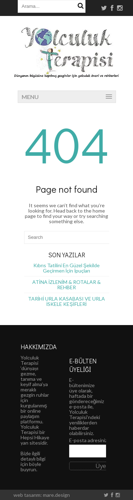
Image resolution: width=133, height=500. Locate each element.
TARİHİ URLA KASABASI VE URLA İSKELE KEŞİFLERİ (66, 301)
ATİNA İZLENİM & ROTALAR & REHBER (66, 284)
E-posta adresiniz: (89, 440)
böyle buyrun (31, 466)
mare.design (56, 495)
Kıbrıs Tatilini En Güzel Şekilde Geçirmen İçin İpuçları (66, 268)
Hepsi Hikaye (35, 437)
